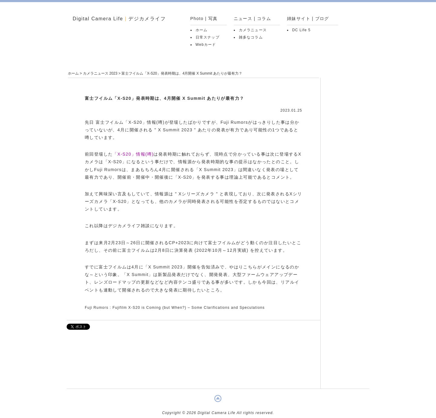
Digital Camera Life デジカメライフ (119, 18)
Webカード (206, 44)
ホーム (202, 30)
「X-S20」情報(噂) (133, 154)
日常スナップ (208, 37)
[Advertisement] (193, 362)
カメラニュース (253, 30)
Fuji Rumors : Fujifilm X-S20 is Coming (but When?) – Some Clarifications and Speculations (175, 307)
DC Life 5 (301, 30)
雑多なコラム (251, 37)
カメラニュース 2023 (100, 73)
